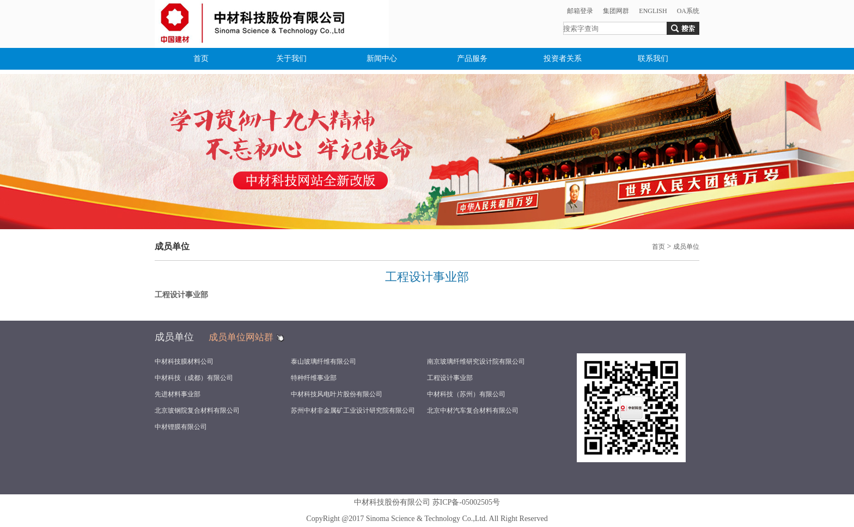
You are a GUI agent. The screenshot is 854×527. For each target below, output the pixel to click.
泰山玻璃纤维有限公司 (323, 361)
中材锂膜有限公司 (181, 427)
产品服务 (472, 58)
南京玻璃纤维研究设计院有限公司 (476, 361)
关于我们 (291, 58)
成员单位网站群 (241, 337)
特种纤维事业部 (314, 378)
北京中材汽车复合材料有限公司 (472, 410)
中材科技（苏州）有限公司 (466, 394)
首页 (201, 58)
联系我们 (653, 58)
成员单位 (686, 246)
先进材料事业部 (177, 394)
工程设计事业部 (450, 378)
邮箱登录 (580, 11)
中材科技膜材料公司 (184, 361)
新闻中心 (382, 58)
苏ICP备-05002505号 (466, 502)
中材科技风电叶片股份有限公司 (336, 394)
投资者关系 (563, 58)
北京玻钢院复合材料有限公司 (197, 410)
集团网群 (616, 11)
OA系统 (688, 11)
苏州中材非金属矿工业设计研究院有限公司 (353, 410)
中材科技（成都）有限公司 (194, 378)
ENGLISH (653, 11)
